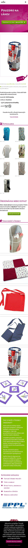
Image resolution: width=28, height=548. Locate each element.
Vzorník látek (14, 117)
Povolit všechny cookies (14, 544)
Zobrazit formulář (14, 214)
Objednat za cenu (14, 22)
